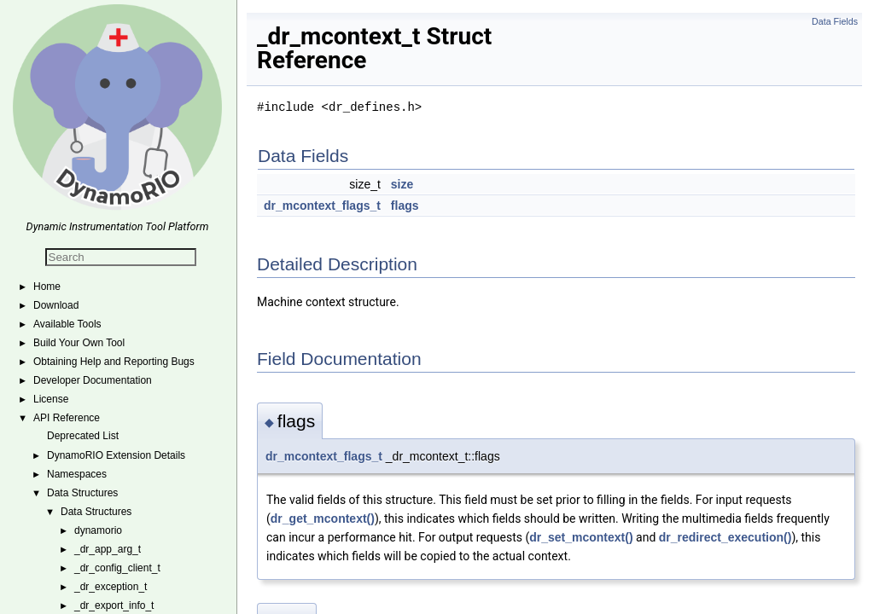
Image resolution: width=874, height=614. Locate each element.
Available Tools (67, 324)
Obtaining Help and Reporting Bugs (114, 362)
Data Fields (835, 21)
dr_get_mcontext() (323, 518)
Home (47, 287)
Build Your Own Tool (79, 343)
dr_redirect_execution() (725, 537)
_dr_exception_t (110, 587)
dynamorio (98, 530)
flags (405, 205)
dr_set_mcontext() (580, 537)
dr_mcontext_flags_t (322, 205)
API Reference (66, 418)
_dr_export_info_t (114, 605)
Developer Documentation (92, 380)
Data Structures (82, 493)
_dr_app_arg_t (107, 549)
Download (56, 305)
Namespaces (77, 474)
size (402, 184)
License (50, 399)
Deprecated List (83, 436)
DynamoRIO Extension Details (116, 455)
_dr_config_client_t (117, 568)
